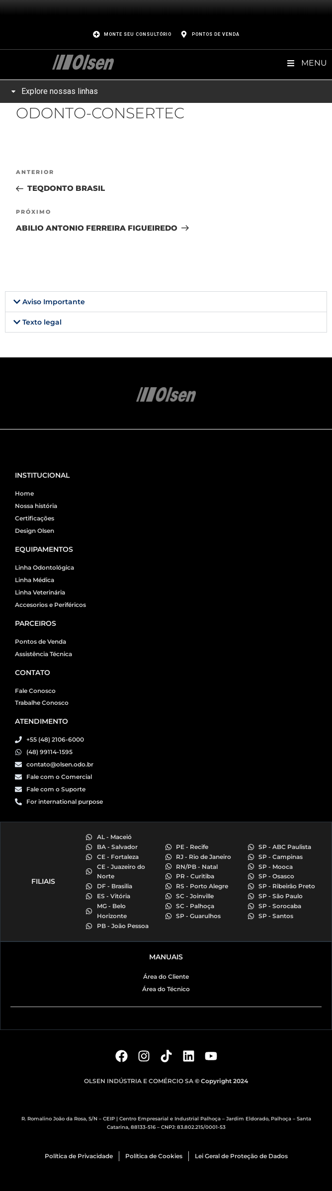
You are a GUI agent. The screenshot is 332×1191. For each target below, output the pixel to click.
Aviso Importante (53, 301)
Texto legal (42, 322)
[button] (166, 302)
